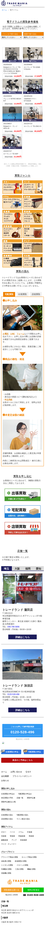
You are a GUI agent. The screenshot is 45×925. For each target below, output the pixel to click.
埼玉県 (5, 908)
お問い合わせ (16, 774)
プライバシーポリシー (22, 778)
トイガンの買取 (7, 867)
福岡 (27, 568)
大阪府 (5, 920)
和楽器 (31, 838)
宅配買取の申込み (25, 796)
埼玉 (6, 568)
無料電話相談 (22, 730)
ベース (12, 834)
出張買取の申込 (12, 754)
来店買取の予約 (7, 800)
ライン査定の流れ (23, 821)
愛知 (38, 568)
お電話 (5, 334)
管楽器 (12, 838)
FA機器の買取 (6, 871)
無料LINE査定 (33, 892)
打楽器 (29, 834)
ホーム (4, 10)
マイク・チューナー (8, 846)
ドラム (21, 834)
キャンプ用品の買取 (29, 859)
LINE (12, 334)
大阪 (17, 568)
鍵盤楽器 (4, 842)
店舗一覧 (20, 800)
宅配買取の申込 (34, 754)
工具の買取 (19, 871)
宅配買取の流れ (22, 817)
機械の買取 (31, 871)
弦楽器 (3, 838)
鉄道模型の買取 (21, 863)
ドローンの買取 (22, 867)
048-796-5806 (13, 627)
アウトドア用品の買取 (9, 859)
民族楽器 (21, 838)
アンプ (14, 842)
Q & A (28, 774)
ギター (3, 834)
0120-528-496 (13, 694)
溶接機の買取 (6, 875)
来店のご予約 (22, 762)
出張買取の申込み (8, 796)
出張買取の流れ (7, 817)
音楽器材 (23, 842)
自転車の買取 (6, 863)
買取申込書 (31, 800)
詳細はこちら (22, 637)
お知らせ (5, 782)
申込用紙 (8, 400)
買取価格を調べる (11, 892)
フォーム (20, 334)
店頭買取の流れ (7, 821)
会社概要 (5, 778)
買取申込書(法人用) (8, 804)
